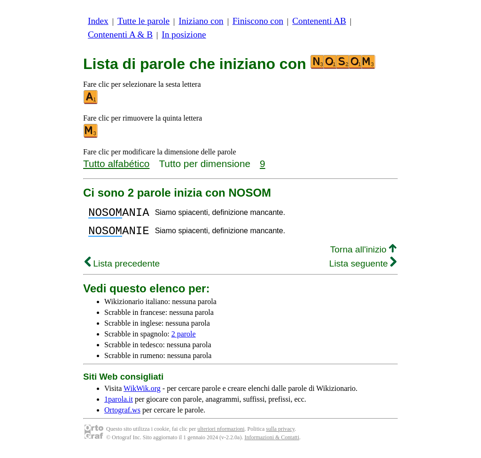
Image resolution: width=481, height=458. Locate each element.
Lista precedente (122, 269)
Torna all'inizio (363, 255)
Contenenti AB (319, 21)
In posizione (184, 34)
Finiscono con (258, 21)
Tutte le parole (143, 21)
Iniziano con (200, 21)
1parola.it (118, 405)
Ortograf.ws (122, 416)
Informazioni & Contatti (271, 443)
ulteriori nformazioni (220, 434)
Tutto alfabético (116, 163)
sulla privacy (280, 434)
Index (98, 21)
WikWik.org (142, 394)
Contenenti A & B (120, 34)
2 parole (183, 340)
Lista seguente (362, 269)
